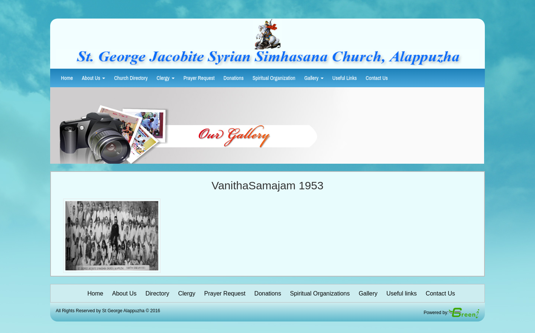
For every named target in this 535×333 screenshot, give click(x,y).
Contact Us (377, 78)
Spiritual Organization (274, 78)
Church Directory (130, 78)
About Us (93, 78)
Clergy (166, 78)
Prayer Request (199, 78)
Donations (234, 78)
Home (67, 78)
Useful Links (345, 78)
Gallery (314, 78)
